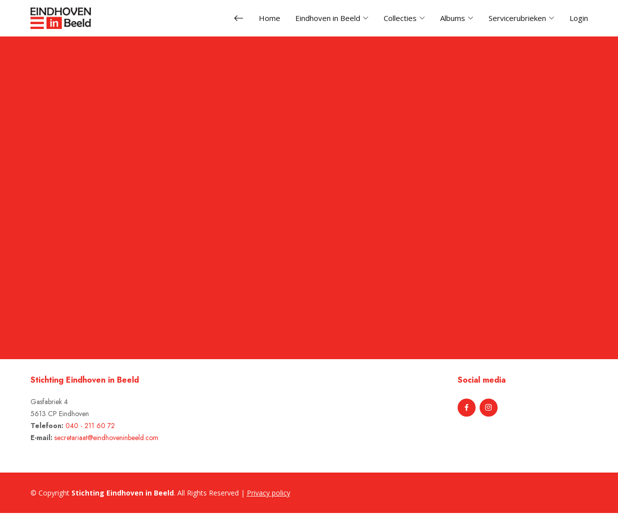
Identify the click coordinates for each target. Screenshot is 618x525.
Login (579, 18)
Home (269, 18)
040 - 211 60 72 (90, 426)
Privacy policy (268, 493)
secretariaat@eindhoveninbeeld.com (106, 438)
